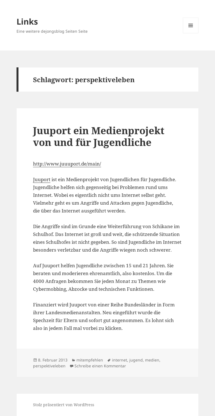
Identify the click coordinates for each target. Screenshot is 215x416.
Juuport (41, 179)
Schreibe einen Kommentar (100, 365)
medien (152, 360)
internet (119, 360)
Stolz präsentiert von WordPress (63, 404)
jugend (136, 360)
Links (27, 21)
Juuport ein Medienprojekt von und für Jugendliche (98, 136)
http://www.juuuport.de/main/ (67, 163)
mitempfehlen (89, 360)
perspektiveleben (49, 365)
